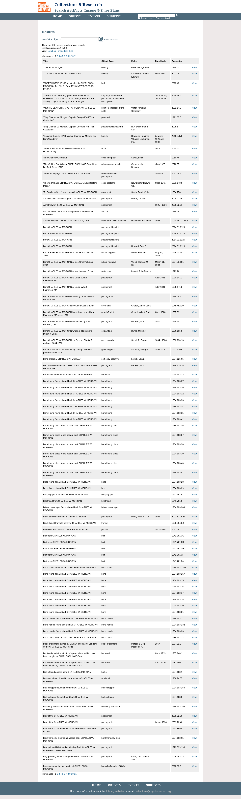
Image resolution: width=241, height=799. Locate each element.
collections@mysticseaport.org (153, 791)
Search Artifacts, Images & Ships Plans (87, 10)
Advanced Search (163, 18)
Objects (75, 16)
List (71, 51)
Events (94, 16)
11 (75, 56)
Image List (63, 51)
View (194, 67)
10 (72, 56)
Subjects (114, 16)
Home (57, 16)
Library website (115, 791)
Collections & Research (78, 4)
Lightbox (52, 51)
